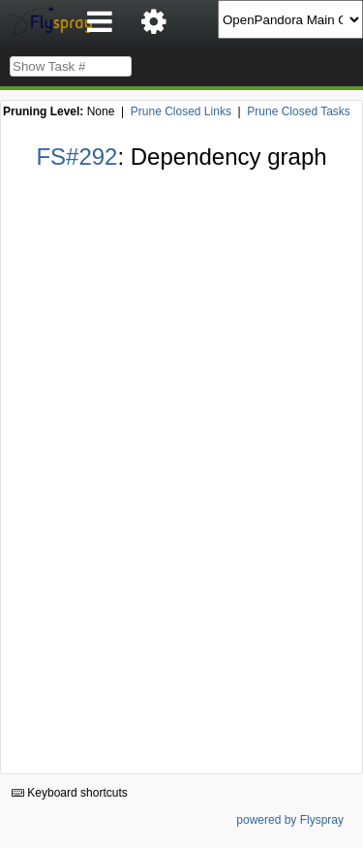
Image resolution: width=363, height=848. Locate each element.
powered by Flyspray (290, 820)
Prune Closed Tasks (298, 111)
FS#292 (76, 156)
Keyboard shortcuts (70, 793)
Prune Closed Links (181, 111)
